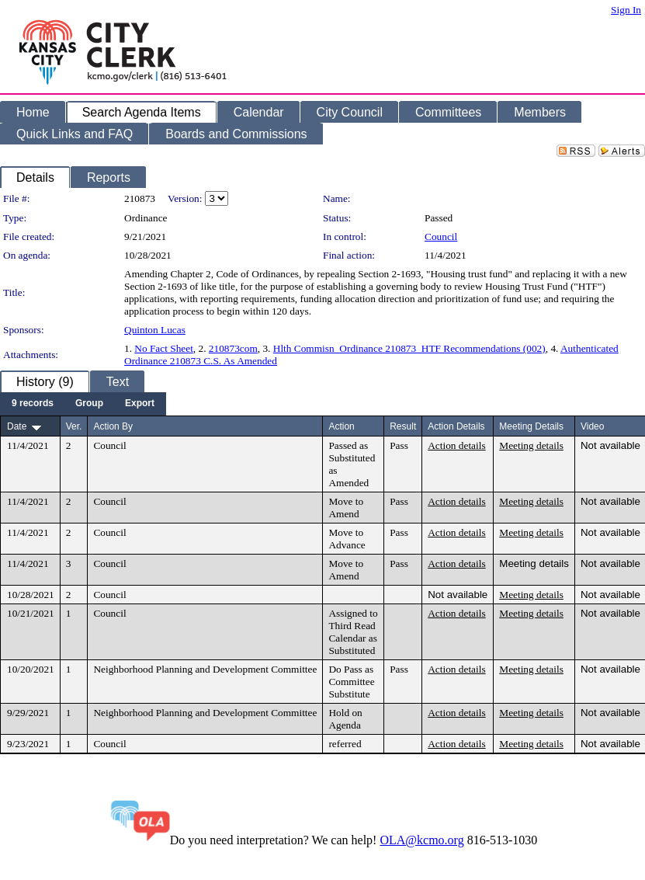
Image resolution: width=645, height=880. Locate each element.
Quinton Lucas (155, 330)
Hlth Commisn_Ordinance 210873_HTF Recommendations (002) (409, 348)
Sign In (626, 10)
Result (403, 426)
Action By (113, 426)
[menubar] (83, 404)
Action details (456, 445)
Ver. (74, 426)
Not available (610, 445)
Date (16, 426)
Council (441, 236)
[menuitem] (32, 404)
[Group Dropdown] (89, 404)
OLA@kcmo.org (421, 840)
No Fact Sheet (163, 348)
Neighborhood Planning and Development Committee (205, 669)
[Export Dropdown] (140, 404)
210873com (233, 348)
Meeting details (531, 445)
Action (341, 426)
